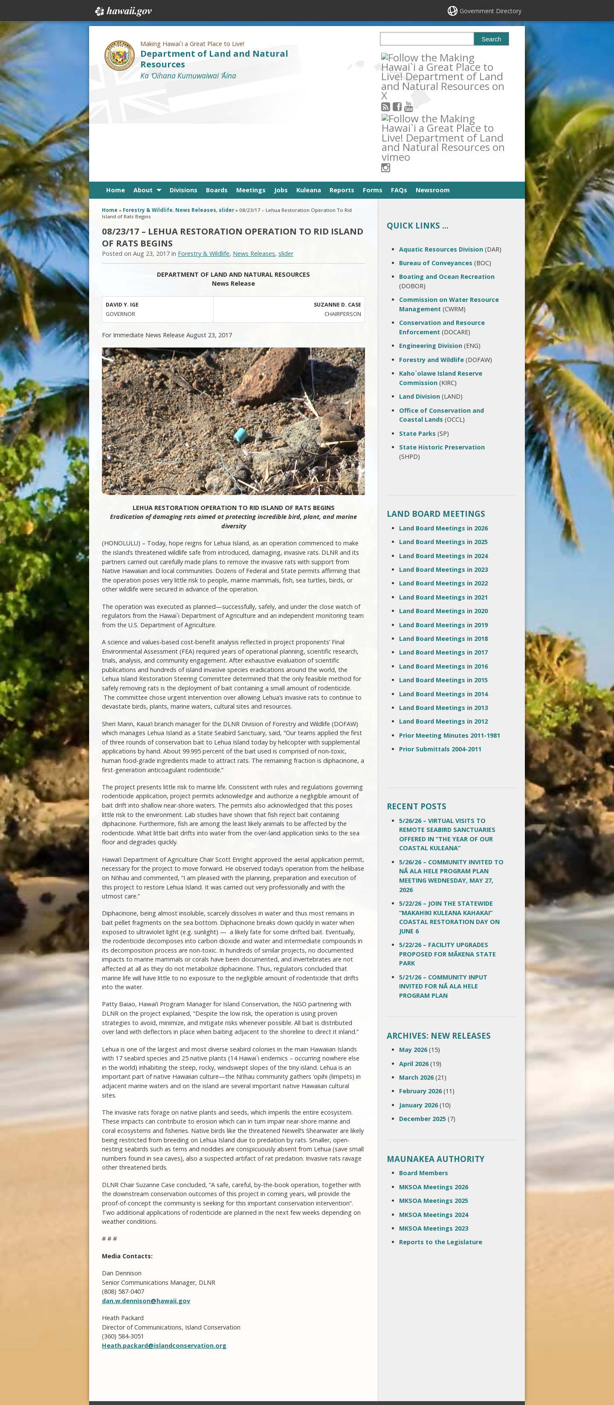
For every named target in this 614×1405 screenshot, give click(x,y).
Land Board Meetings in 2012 (443, 627)
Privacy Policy (190, 1364)
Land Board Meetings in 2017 (443, 558)
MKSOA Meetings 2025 (433, 1107)
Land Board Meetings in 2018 (443, 545)
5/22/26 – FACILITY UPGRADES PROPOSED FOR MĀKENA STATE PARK (447, 860)
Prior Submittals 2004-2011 (440, 655)
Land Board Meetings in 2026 (443, 434)
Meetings (251, 96)
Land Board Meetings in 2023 (443, 476)
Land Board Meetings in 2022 (443, 489)
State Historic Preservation (442, 353)
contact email (269, 1333)
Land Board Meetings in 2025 (443, 448)
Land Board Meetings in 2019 (443, 531)
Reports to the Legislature (440, 1148)
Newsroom (433, 96)
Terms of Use (191, 1331)
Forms (372, 96)
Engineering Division (430, 252)
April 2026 (414, 969)
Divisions (183, 96)
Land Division (419, 302)
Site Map (118, 1348)
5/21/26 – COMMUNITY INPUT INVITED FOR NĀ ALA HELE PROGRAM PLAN (443, 892)
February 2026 (420, 997)
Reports (342, 96)
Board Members (423, 1079)
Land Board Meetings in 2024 (443, 462)
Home (115, 96)
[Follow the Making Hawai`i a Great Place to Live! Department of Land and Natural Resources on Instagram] (443, 57)
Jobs (281, 96)
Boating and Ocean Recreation (447, 183)
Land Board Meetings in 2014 (443, 600)
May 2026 (413, 956)
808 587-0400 (272, 1318)
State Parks (417, 339)
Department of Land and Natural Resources (214, 59)
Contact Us (120, 1331)
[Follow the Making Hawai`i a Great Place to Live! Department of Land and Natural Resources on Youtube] (420, 57)
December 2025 (422, 1025)
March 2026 (416, 983)
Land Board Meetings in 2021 (443, 503)
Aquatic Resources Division (441, 155)
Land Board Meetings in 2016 (443, 572)
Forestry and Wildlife (431, 266)
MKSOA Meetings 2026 (433, 1093)
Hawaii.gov (123, 11)
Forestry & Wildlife (148, 116)
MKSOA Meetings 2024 (433, 1120)
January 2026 (418, 1011)
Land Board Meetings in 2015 (443, 586)
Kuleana (308, 96)
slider (226, 116)
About (143, 96)
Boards (217, 96)
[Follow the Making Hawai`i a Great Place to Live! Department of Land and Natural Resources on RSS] (397, 57)
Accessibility (189, 1348)
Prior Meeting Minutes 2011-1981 (449, 641)
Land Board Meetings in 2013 (443, 614)
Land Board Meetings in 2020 (443, 517)
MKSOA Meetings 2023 (433, 1134)
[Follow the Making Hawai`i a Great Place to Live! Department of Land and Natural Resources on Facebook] (408, 57)
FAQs (399, 96)
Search (491, 39)
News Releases (195, 116)
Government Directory (490, 11)
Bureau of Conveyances (435, 169)
